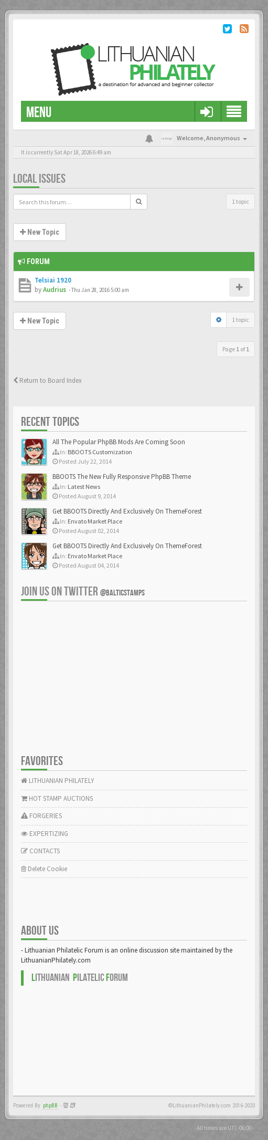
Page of (235, 349)
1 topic (240, 201)
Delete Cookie (44, 868)
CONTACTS (40, 850)
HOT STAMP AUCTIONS (57, 798)
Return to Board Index (47, 380)
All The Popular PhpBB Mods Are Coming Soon (118, 441)
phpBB (50, 1105)
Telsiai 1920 (53, 280)
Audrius (54, 289)
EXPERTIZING (44, 833)
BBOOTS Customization (100, 452)
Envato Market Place (95, 521)
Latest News (84, 486)
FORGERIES (41, 815)
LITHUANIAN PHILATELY (57, 780)
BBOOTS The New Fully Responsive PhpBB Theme (121, 476)
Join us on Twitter (83, 591)
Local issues (39, 178)
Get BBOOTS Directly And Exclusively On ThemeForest (127, 511)
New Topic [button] (39, 232)
